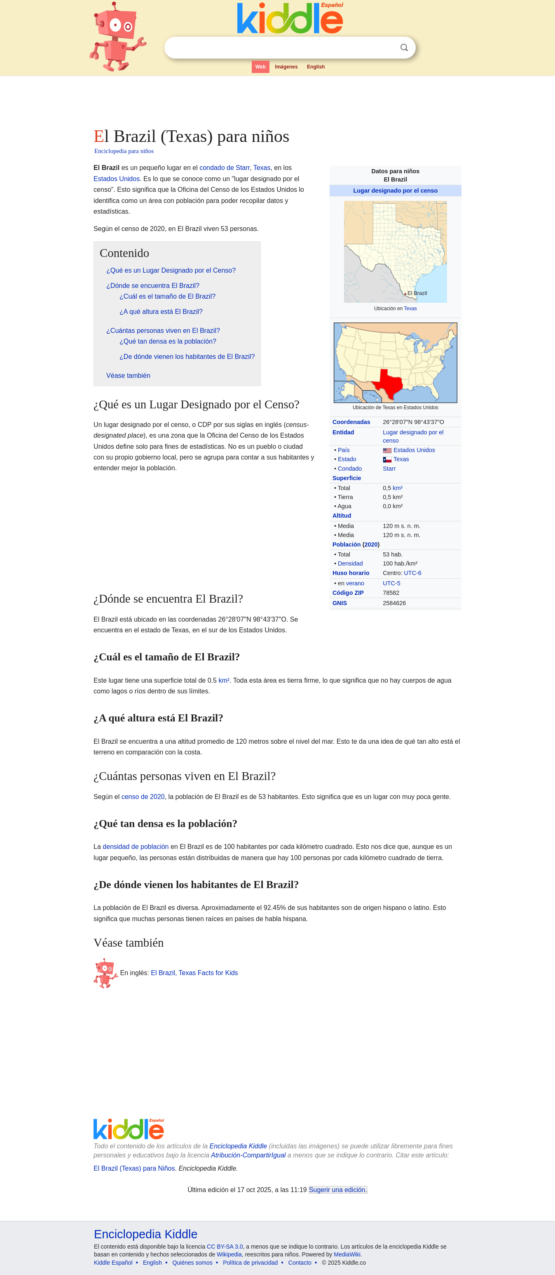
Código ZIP (348, 592)
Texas (410, 308)
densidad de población (136, 846)
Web (260, 67)
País (344, 450)
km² (398, 488)
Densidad (350, 563)
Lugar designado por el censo (396, 190)
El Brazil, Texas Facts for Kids (194, 972)
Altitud (342, 515)
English (316, 67)
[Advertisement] (277, 99)
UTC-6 (412, 573)
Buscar (404, 47)
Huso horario (351, 573)
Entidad (343, 432)
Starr (389, 468)
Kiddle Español (113, 1262)
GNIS (340, 603)
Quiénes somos (192, 1262)
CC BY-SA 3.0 (225, 1246)
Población (347, 544)
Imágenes (286, 67)
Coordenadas (351, 422)
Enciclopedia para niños (124, 151)
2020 (370, 544)
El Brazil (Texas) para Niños (134, 1168)
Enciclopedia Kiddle (238, 1146)
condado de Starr (224, 167)
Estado (347, 459)
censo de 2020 (143, 796)
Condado (350, 468)
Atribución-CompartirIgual (248, 1155)
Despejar (387, 48)
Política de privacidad (250, 1262)
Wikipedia (229, 1254)
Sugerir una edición (337, 1189)
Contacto (299, 1262)
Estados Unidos (414, 450)
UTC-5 (391, 583)
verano (355, 583)
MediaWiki (347, 1254)
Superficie (347, 478)
